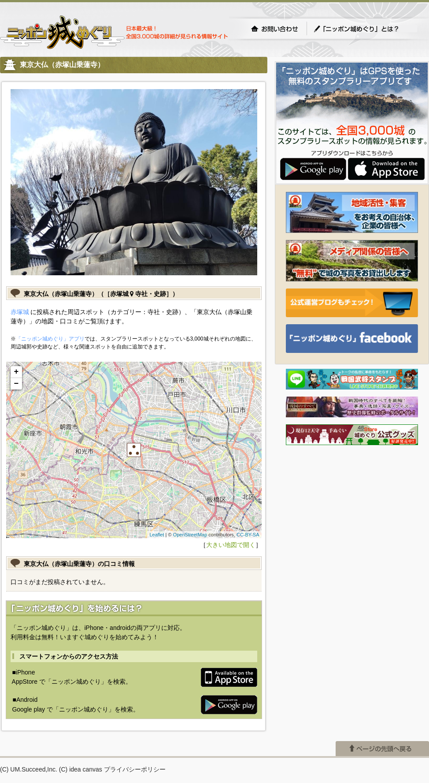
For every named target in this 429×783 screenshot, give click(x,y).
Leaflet (156, 534)
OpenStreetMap (190, 534)
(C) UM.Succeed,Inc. (28, 769)
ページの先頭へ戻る (382, 748)
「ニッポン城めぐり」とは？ (365, 28)
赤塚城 (20, 311)
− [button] (16, 383)
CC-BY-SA (248, 534)
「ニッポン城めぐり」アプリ (50, 339)
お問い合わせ (274, 28)
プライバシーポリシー (135, 769)
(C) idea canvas (80, 769)
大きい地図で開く (230, 544)
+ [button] (16, 372)
